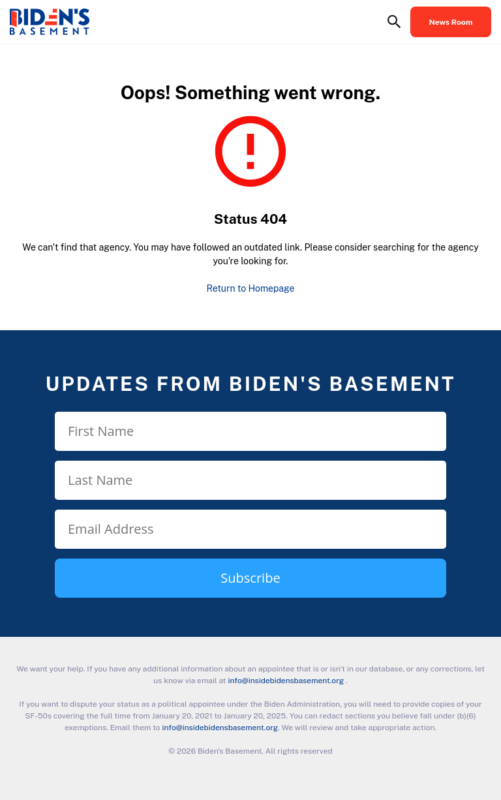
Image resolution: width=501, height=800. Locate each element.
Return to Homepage (251, 288)
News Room (451, 22)
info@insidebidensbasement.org (286, 680)
